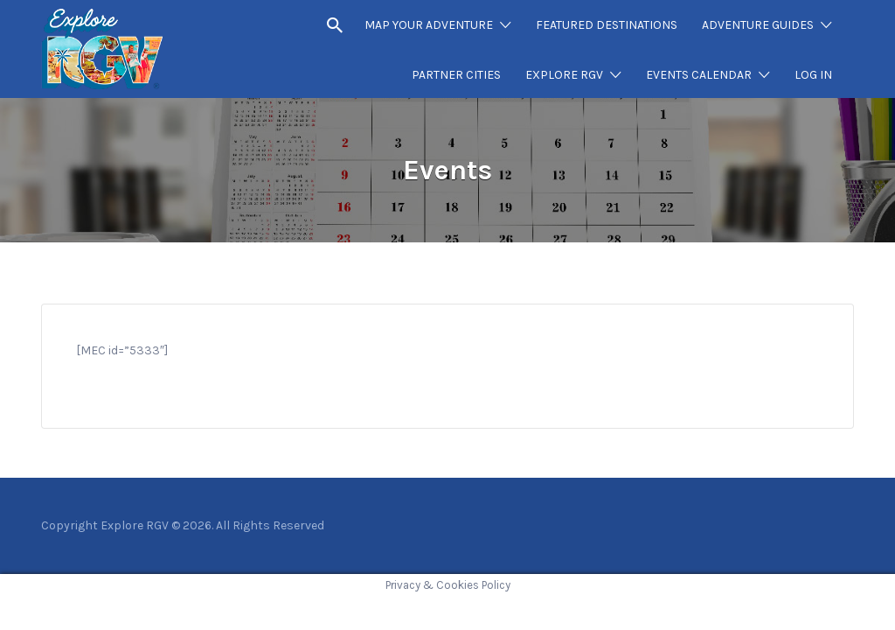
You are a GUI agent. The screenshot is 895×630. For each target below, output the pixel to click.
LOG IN (813, 74)
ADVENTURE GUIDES (758, 25)
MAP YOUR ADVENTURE (428, 25)
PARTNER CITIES (456, 74)
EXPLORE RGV (564, 74)
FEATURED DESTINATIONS (606, 25)
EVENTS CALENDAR (699, 74)
